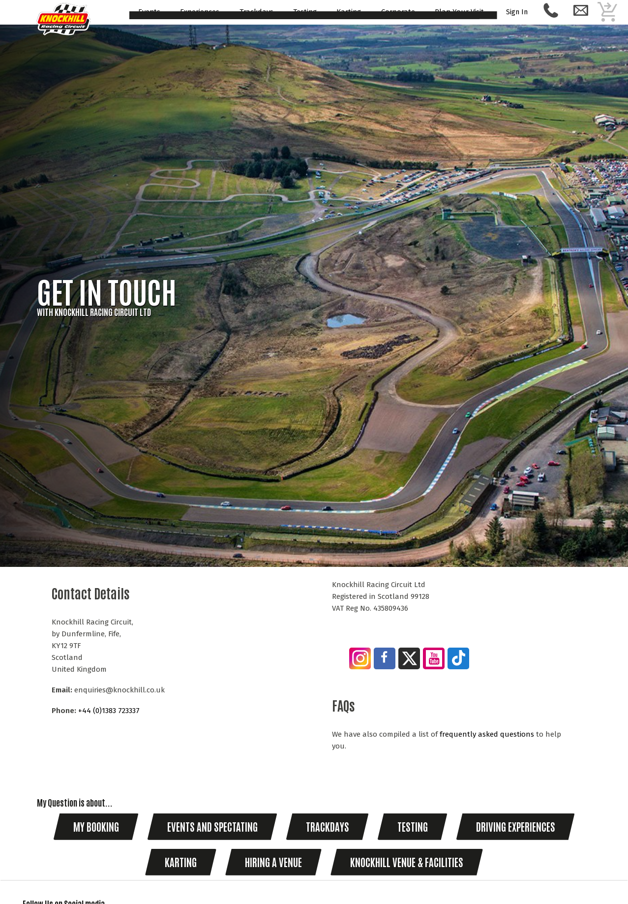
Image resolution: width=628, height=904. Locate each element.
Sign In (517, 12)
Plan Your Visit (459, 12)
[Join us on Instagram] (360, 660)
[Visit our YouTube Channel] (434, 660)
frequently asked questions (487, 734)
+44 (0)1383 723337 (109, 710)
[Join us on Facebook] (387, 657)
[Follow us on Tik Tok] (458, 659)
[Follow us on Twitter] (409, 660)
